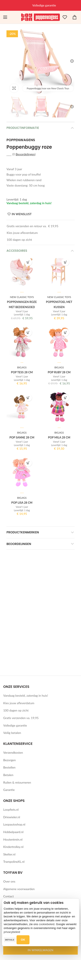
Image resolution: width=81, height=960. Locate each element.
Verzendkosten (13, 752)
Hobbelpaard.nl (13, 832)
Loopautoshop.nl (14, 824)
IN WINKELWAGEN (40, 950)
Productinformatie (22, 128)
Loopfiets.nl (11, 809)
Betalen (8, 775)
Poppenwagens (20, 140)
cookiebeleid (46, 924)
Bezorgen (9, 760)
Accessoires (16, 250)
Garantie (9, 790)
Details (9, 939)
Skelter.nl (9, 854)
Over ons (9, 881)
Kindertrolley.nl (13, 847)
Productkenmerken (22, 532)
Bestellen (9, 767)
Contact (8, 896)
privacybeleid (12, 932)
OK (23, 939)
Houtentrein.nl (12, 839)
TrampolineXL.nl (13, 861)
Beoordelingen (25, 154)
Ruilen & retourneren (17, 782)
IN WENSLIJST (22, 214)
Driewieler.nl (11, 817)
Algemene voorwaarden (19, 889)
